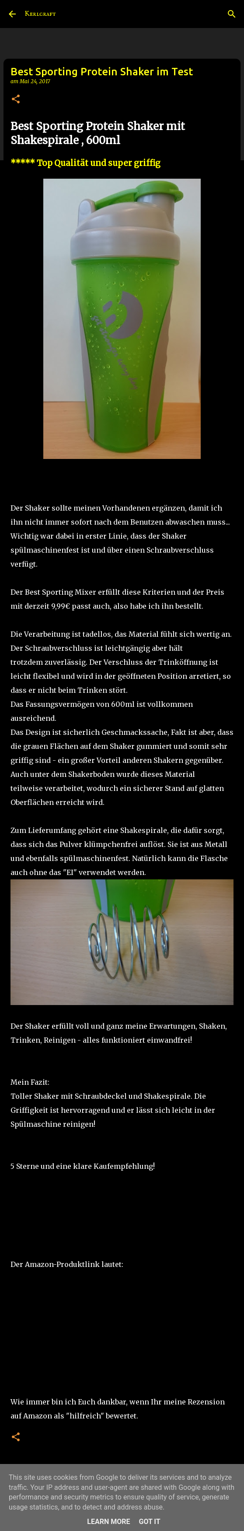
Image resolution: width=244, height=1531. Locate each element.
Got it (149, 1521)
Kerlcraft (40, 14)
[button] (15, 100)
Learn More (108, 1521)
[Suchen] (232, 14)
